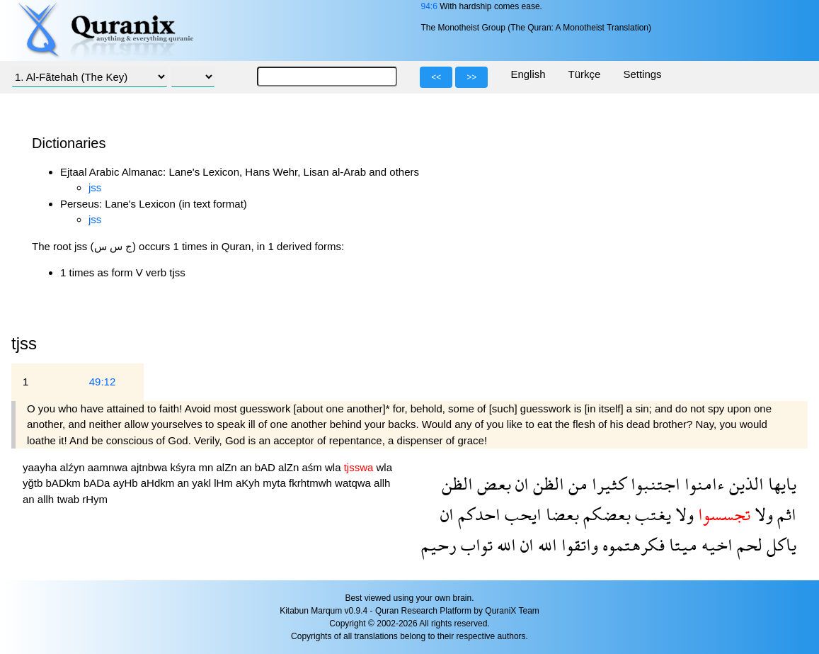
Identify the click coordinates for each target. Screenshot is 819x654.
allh (382, 483)
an (247, 467)
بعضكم (605, 514)
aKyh (249, 483)
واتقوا (577, 544)
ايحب (521, 514)
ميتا (681, 544)
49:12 (102, 382)
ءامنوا (702, 483)
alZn (228, 467)
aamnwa (109, 467)
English (527, 74)
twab (69, 499)
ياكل (779, 544)
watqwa (354, 483)
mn (208, 467)
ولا (761, 514)
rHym (95, 499)
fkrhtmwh (312, 483)
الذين (744, 483)
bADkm (65, 483)
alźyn (74, 467)
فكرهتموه (631, 544)
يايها (780, 483)
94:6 (428, 6)
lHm (225, 483)
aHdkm (159, 483)
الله (545, 544)
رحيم (439, 544)
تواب (475, 544)
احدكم (477, 514)
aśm (313, 467)
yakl (203, 483)
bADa (98, 483)
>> (471, 77)
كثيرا (607, 483)
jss (94, 187)
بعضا (560, 514)
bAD (266, 467)
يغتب (651, 514)
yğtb (34, 483)
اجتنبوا (653, 483)
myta (276, 483)
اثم (784, 514)
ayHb (127, 483)
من (576, 483)
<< (436, 77)
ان (520, 483)
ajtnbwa (151, 467)
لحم (747, 544)
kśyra (184, 467)
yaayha (41, 467)
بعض (492, 483)
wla (334, 467)
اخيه (715, 544)
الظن (546, 483)
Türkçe (584, 74)
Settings (642, 74)
